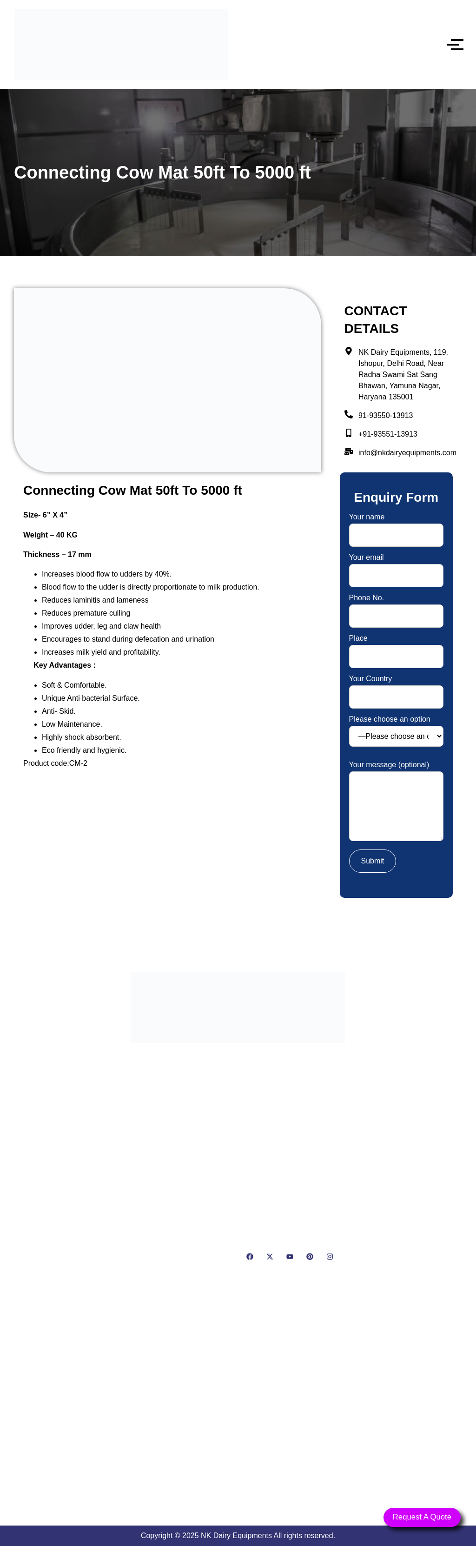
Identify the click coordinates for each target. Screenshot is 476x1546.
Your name (396, 526)
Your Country (396, 688)
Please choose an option (396, 731)
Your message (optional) (396, 802)
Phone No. (396, 607)
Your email (396, 566)
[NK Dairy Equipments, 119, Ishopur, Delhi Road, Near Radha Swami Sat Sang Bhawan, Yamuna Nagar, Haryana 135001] (238, 1407)
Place (396, 647)
